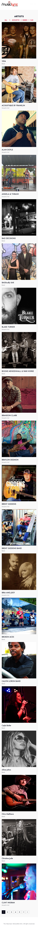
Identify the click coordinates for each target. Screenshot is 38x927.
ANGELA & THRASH (10, 194)
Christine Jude (7, 858)
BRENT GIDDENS (9, 504)
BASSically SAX (8, 282)
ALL (6, 20)
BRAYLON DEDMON (10, 460)
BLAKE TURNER (8, 327)
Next (23, 912)
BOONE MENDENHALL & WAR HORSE (18, 371)
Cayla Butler (6, 725)
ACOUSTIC (15, 20)
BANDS (25, 20)
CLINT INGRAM (8, 902)
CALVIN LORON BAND (11, 681)
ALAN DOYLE (7, 149)
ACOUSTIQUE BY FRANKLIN (13, 105)
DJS (32, 20)
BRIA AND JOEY (8, 592)
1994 (4, 61)
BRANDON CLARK (9, 415)
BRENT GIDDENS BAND (12, 548)
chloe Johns (6, 770)
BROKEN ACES (8, 637)
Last (27, 912)
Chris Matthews (8, 814)
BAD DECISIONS (9, 238)
